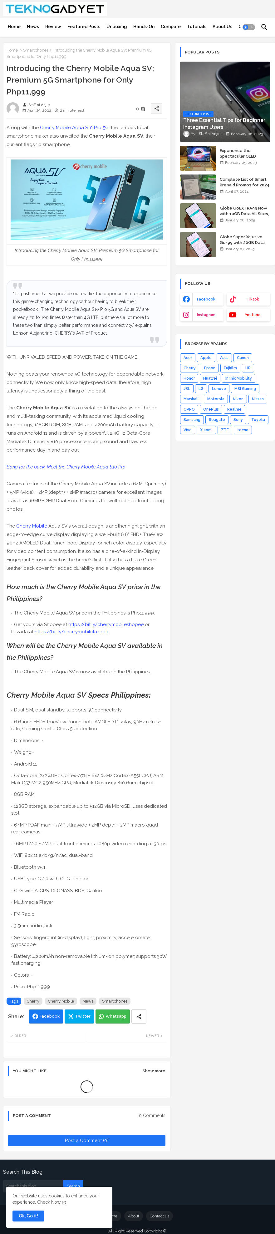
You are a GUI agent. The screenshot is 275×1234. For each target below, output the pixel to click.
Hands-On (144, 26)
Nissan (258, 399)
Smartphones (35, 50)
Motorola (215, 399)
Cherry (33, 1001)
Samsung (192, 419)
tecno (242, 430)
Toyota (258, 419)
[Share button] (138, 1016)
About (133, 1216)
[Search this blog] (33, 1186)
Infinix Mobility (238, 378)
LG (201, 389)
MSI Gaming (245, 389)
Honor (189, 378)
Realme (234, 409)
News (33, 26)
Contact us (159, 1216)
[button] (249, 27)
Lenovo (219, 389)
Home (14, 26)
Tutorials (196, 26)
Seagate (217, 419)
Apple (206, 358)
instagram (206, 315)
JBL (187, 389)
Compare (171, 26)
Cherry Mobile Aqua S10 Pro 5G (74, 127)
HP (248, 368)
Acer (188, 358)
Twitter (83, 1016)
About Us (222, 26)
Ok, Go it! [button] (28, 1215)
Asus (224, 358)
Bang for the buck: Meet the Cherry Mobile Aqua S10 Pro (66, 467)
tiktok (253, 299)
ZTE (225, 430)
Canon (243, 358)
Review (53, 26)
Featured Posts (83, 26)
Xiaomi (206, 430)
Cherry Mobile (31, 526)
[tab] (14, 26)
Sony (238, 419)
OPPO (189, 409)
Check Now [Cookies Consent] (49, 1202)
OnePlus (211, 409)
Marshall (191, 399)
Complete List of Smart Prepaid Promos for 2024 (245, 182)
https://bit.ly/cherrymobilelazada (71, 632)
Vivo (188, 430)
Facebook (50, 1016)
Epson (209, 368)
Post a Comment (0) (87, 1140)
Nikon (238, 399)
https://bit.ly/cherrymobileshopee (106, 624)
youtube (253, 315)
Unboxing (116, 26)
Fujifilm (230, 368)
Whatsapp (116, 1016)
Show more (154, 1071)
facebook (206, 299)
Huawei (210, 378)
